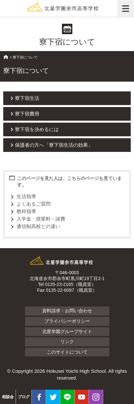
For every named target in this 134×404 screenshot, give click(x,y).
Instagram (96, 397)
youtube (82, 397)
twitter (53, 397)
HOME (5, 57)
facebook (39, 397)
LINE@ (67, 397)
